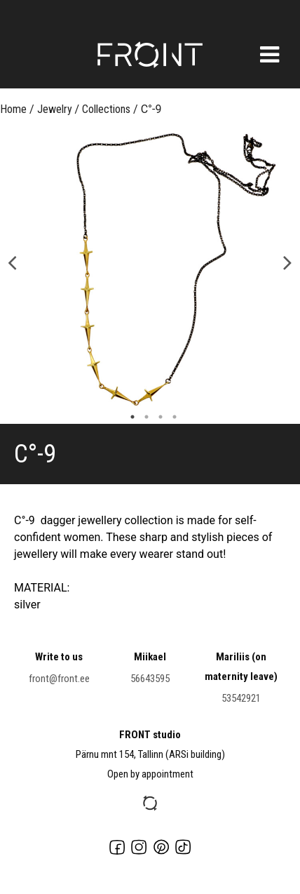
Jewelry (54, 109)
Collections (106, 109)
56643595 (150, 678)
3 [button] (157, 417)
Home (13, 109)
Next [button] (287, 261)
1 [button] (129, 417)
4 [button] (171, 417)
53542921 (241, 698)
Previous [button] (12, 261)
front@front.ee (59, 678)
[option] (150, 274)
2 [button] (143, 417)
